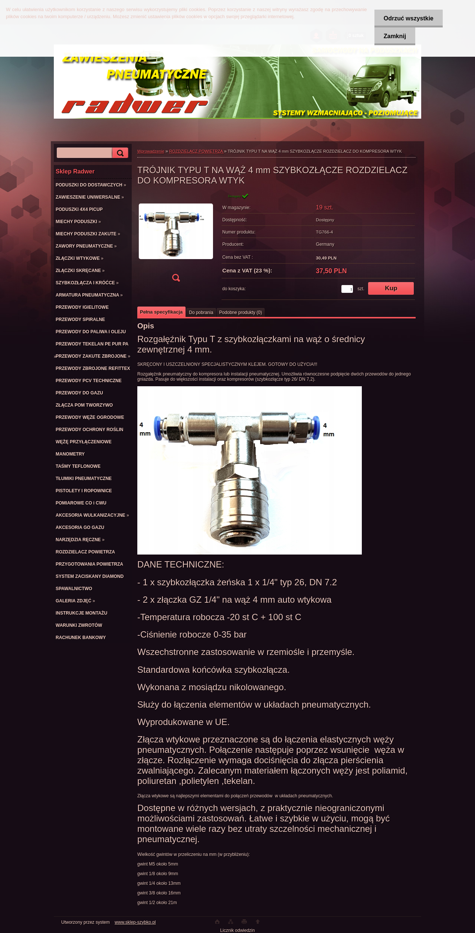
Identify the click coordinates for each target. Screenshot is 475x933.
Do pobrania (201, 312)
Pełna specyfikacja (161, 312)
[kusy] (347, 289)
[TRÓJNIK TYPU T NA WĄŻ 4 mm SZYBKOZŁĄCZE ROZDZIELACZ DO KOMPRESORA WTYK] (175, 240)
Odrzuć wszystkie (408, 18)
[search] (119, 153)
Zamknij (395, 36)
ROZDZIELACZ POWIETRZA (196, 151)
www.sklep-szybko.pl (135, 922)
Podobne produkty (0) (240, 312)
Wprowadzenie (150, 151)
